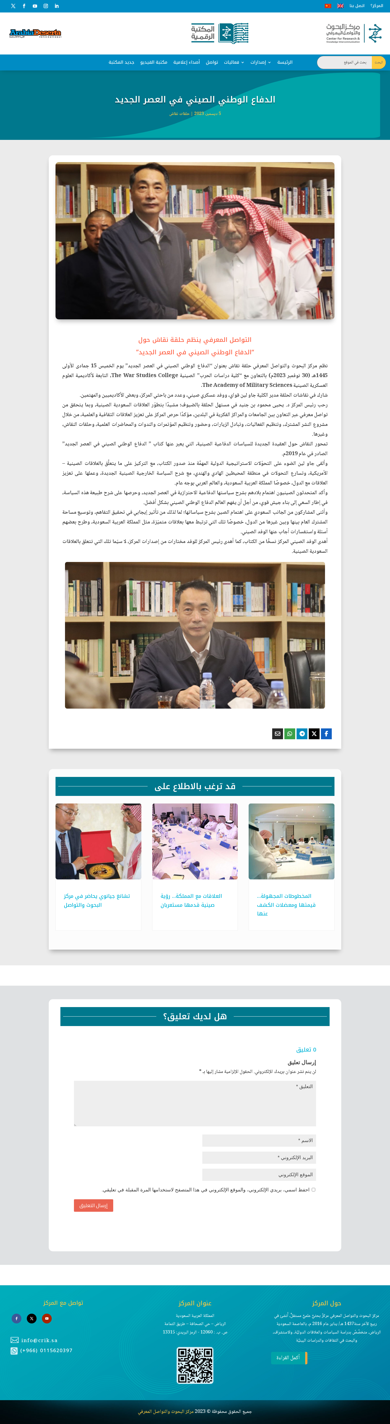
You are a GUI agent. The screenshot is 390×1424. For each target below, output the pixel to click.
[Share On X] (314, 733)
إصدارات (258, 62)
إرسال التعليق (93, 1205)
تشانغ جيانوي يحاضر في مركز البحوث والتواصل (97, 900)
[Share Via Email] (277, 733)
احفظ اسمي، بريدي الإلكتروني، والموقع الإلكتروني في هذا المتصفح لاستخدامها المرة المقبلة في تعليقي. (206, 1189)
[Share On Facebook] (326, 733)
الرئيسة (284, 62)
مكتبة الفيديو (153, 62)
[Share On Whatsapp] (289, 733)
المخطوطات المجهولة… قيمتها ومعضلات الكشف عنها (286, 905)
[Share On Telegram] (302, 733)
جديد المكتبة (121, 62)
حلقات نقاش (179, 114)
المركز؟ (376, 5)
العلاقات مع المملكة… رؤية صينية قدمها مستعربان (191, 900)
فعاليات (231, 62)
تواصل (212, 62)
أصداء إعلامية (186, 62)
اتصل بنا (357, 5)
